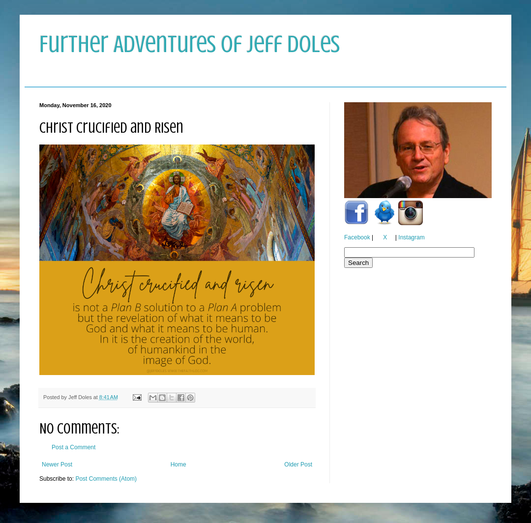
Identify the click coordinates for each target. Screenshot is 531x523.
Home (178, 464)
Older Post (298, 464)
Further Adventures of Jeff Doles (189, 44)
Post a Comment (73, 447)
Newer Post (57, 464)
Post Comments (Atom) (106, 478)
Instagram (411, 237)
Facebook (357, 237)
